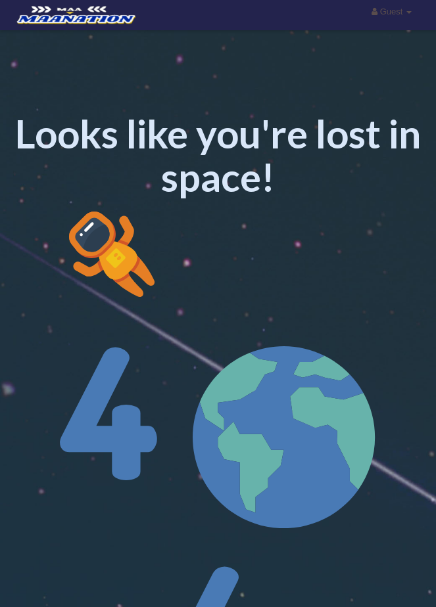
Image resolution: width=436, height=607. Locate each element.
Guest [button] (392, 11)
